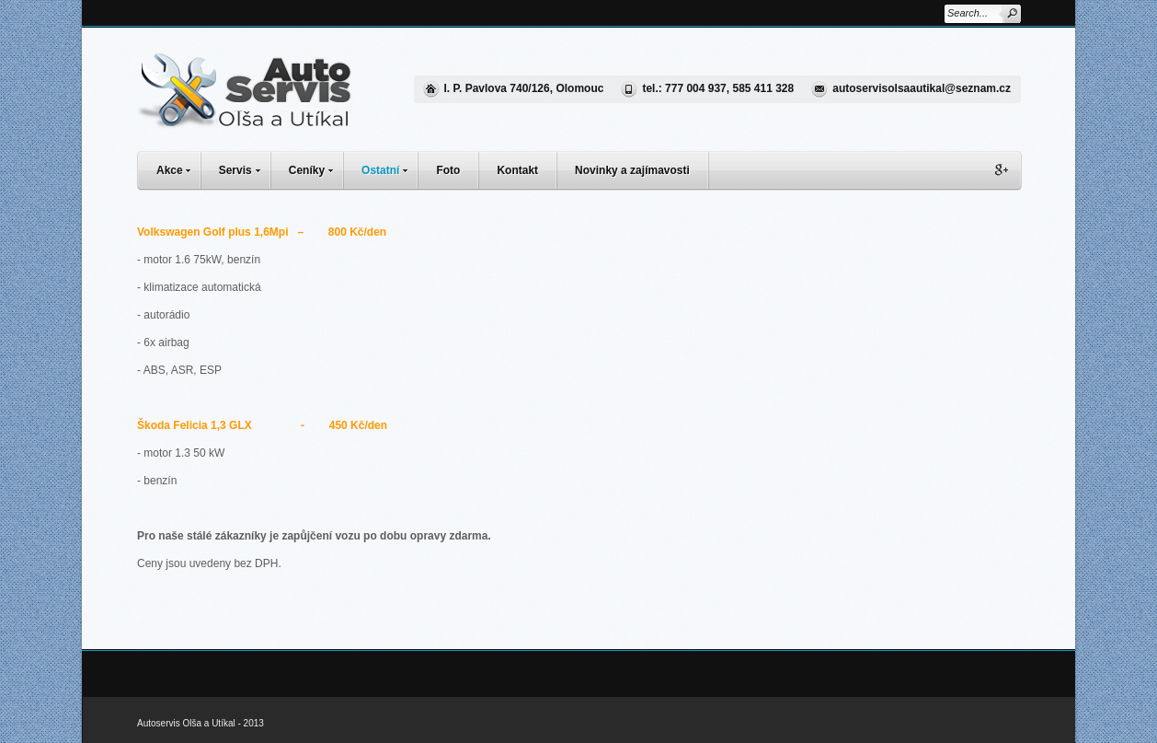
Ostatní (389, 168)
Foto (448, 170)
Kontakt (517, 170)
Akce (178, 168)
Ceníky (315, 168)
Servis (244, 168)
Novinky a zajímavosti (632, 170)
